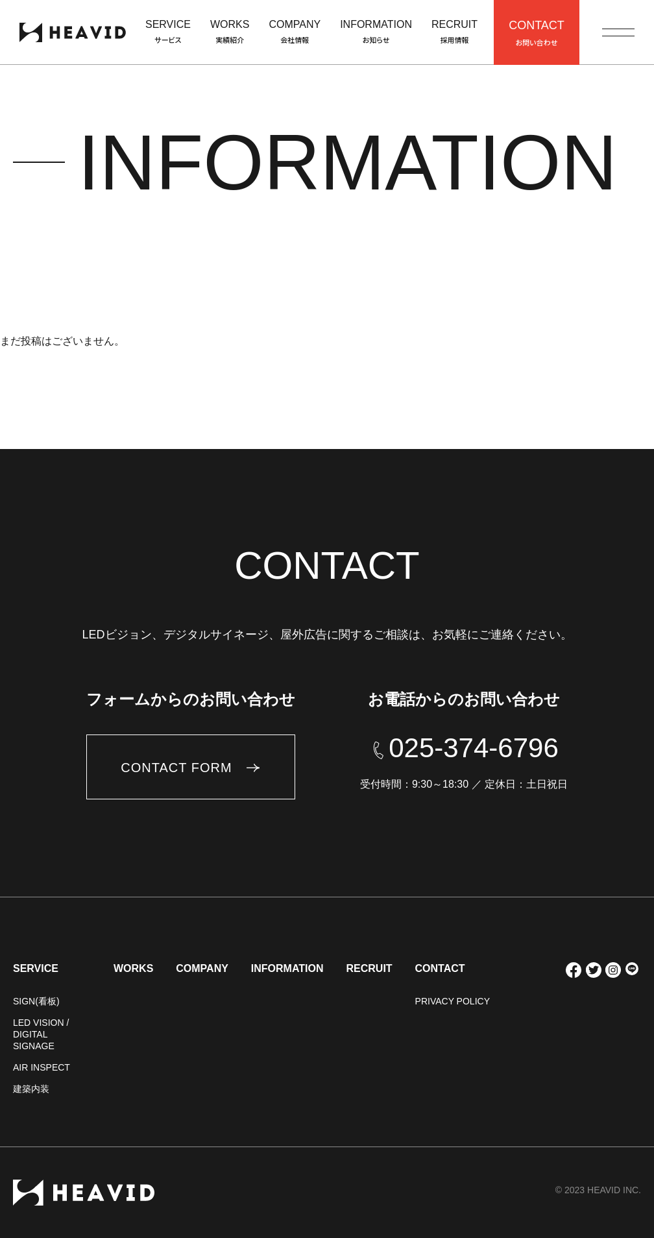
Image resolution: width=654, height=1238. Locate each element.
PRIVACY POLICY (452, 1001)
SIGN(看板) (36, 1001)
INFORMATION (287, 968)
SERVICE (35, 968)
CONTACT (440, 968)
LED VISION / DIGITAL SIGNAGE (41, 1034)
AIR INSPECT (41, 1067)
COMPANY (202, 968)
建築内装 (31, 1089)
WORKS (133, 968)
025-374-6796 (474, 748)
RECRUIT (369, 968)
